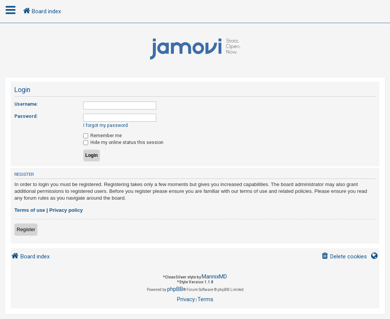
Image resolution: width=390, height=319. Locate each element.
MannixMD (214, 276)
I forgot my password (105, 125)
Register (26, 229)
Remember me (102, 135)
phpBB (175, 289)
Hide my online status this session (123, 142)
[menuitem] (344, 256)
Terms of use (29, 210)
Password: (25, 116)
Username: (26, 104)
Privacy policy (66, 210)
